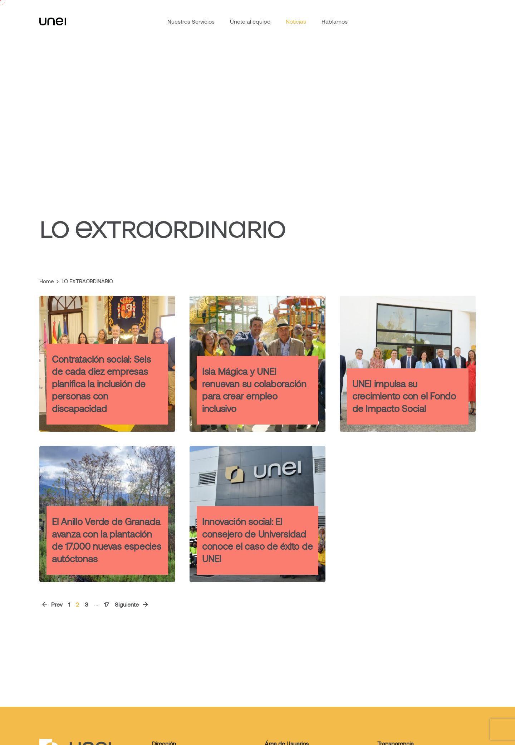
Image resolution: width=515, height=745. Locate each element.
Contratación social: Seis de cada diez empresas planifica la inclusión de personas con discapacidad (101, 383)
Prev (52, 604)
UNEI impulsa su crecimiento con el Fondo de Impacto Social (404, 396)
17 (106, 604)
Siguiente (132, 604)
